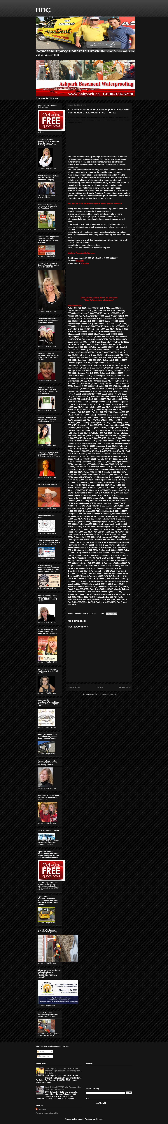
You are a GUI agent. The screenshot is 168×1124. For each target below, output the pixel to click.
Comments (43, 1056)
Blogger (99, 1119)
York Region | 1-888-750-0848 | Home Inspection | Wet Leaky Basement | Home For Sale (63, 1071)
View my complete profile (47, 1113)
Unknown (42, 1110)
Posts (40, 1052)
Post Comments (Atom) (105, 694)
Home (99, 687)
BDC (43, 10)
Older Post (124, 687)
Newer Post (74, 687)
